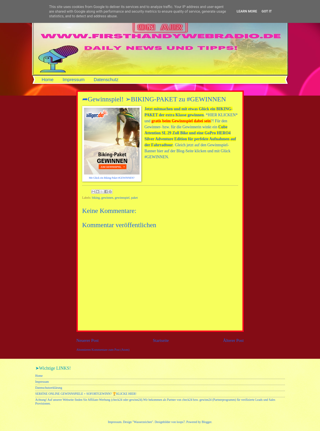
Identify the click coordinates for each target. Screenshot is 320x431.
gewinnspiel (122, 197)
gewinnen (107, 197)
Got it (267, 11)
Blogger (206, 422)
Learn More (247, 11)
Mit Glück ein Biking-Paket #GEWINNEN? (111, 177)
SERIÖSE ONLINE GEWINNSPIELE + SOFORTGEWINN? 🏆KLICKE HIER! (85, 393)
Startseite (161, 340)
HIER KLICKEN (222, 115)
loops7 (181, 422)
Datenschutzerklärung (48, 387)
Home (48, 79)
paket (134, 197)
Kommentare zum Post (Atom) (111, 349)
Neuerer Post (87, 340)
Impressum (74, 79)
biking (96, 197)
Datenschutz (106, 79)
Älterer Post (233, 340)
